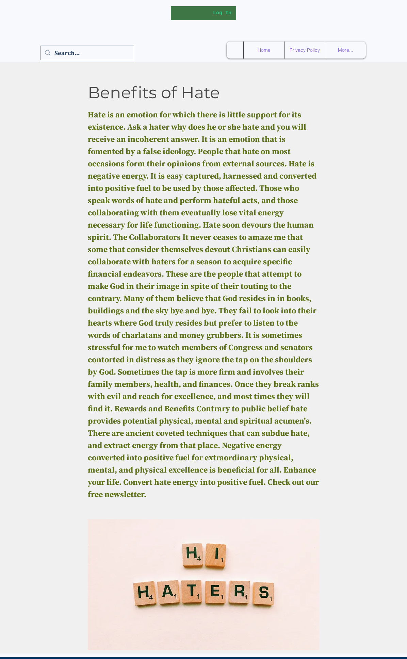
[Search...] (86, 53)
